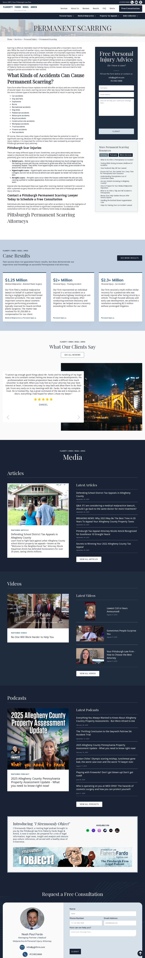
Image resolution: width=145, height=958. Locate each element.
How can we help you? (80, 928)
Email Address (111, 918)
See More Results (130, 258)
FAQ (104, 8)
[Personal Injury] (30, 39)
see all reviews (72, 355)
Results (96, 8)
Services (64, 8)
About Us (75, 8)
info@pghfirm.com (116, 78)
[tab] (103, 155)
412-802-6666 (116, 81)
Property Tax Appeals (108, 16)
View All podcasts (89, 804)
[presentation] (116, 121)
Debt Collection (129, 16)
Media (112, 8)
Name (72, 909)
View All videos (88, 673)
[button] (75, 8)
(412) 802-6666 (68, 209)
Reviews (86, 8)
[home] (20, 8)
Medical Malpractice (86, 16)
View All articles (89, 559)
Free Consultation (130, 8)
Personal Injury (65, 16)
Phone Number (77, 918)
